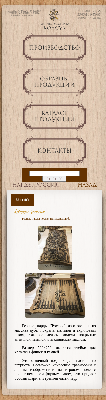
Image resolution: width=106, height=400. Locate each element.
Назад (87, 185)
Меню (22, 200)
